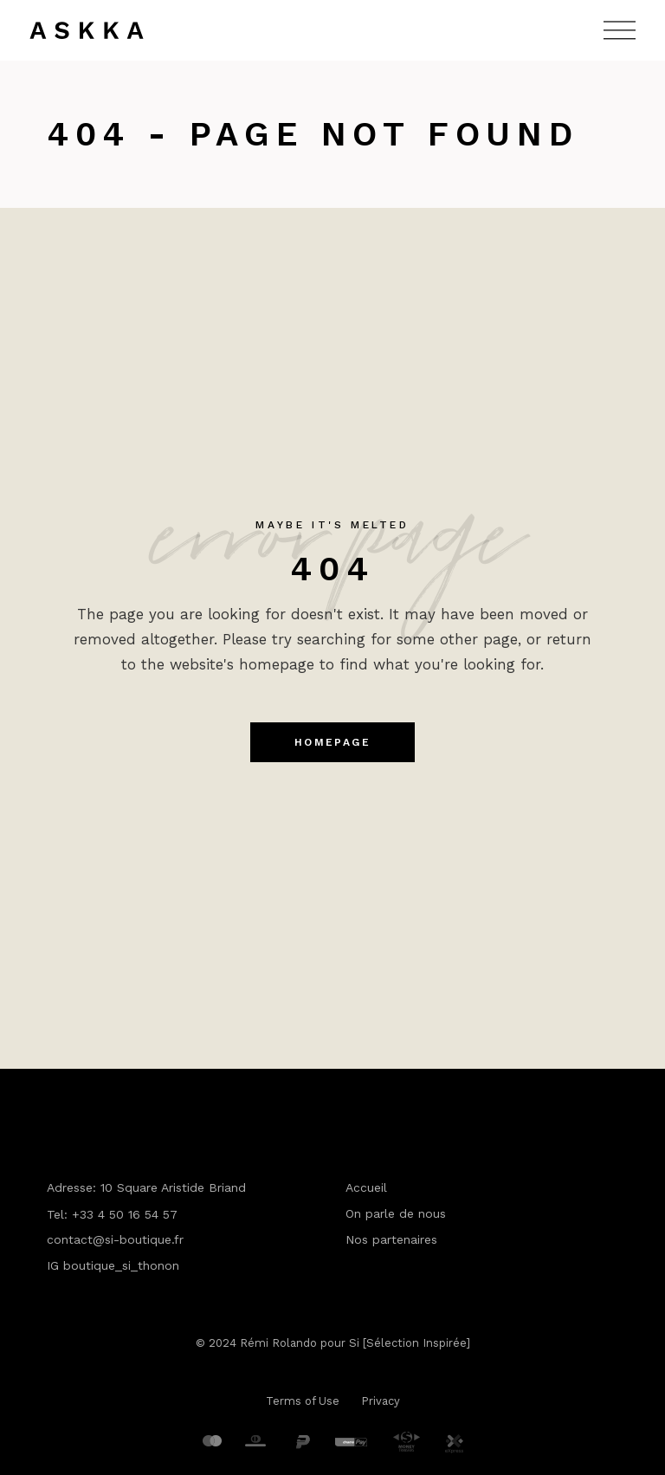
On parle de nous (395, 1213)
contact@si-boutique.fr (115, 1239)
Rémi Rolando (278, 1342)
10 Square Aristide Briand (173, 1187)
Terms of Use (302, 1400)
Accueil (366, 1187)
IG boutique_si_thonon (113, 1265)
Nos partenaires (391, 1239)
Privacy (380, 1400)
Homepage (332, 742)
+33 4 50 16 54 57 (125, 1214)
